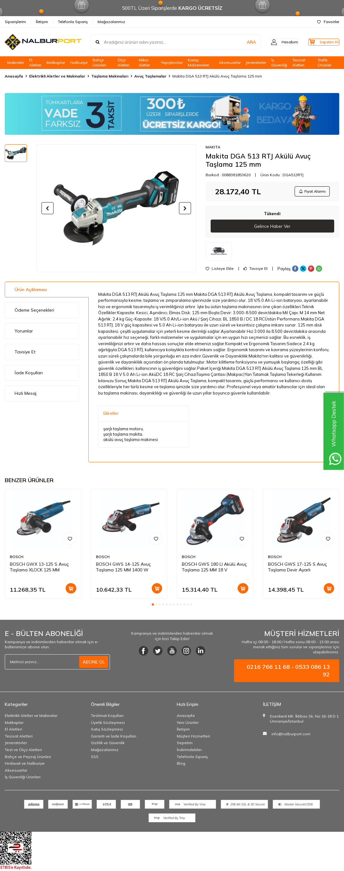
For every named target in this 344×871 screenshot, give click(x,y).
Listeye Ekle (220, 270)
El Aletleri (35, 62)
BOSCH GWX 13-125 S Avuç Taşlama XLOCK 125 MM (39, 568)
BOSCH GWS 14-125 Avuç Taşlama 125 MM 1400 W (123, 568)
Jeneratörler (256, 62)
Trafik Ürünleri (324, 62)
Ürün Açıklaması (31, 291)
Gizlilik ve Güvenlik (107, 744)
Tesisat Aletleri (298, 62)
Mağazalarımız (111, 21)
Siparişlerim (15, 21)
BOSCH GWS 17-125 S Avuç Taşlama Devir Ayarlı (297, 568)
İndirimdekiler (189, 751)
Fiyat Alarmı (311, 192)
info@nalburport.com (290, 735)
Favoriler (328, 21)
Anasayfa (14, 76)
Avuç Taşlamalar (150, 76)
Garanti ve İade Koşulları (113, 737)
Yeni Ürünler (188, 723)
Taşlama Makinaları (109, 76)
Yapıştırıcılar (172, 62)
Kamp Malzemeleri (198, 62)
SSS (95, 758)
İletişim (42, 21)
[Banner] (172, 114)
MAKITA (213, 147)
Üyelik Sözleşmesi (108, 723)
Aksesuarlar (230, 62)
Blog (181, 764)
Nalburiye (78, 62)
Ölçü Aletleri (124, 62)
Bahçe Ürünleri (99, 62)
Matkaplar (56, 62)
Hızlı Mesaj (25, 395)
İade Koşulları (29, 374)
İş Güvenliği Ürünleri (23, 778)
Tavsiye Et (256, 270)
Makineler (15, 62)
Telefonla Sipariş (73, 21)
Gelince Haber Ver (272, 227)
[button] (47, 208)
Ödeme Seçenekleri (34, 311)
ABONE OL (94, 663)
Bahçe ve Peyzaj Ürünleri (28, 758)
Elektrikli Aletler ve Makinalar (57, 76)
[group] (116, 208)
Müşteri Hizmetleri (193, 737)
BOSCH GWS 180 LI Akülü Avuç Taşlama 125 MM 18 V (214, 568)
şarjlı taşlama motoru (123, 429)
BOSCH (16, 558)
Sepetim (185, 744)
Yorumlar (24, 332)
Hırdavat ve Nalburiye (25, 764)
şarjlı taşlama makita (122, 435)
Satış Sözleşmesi (107, 730)
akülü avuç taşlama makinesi (130, 441)
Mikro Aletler (144, 62)
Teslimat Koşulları (107, 717)
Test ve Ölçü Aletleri (23, 751)
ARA (240, 42)
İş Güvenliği (279, 62)
